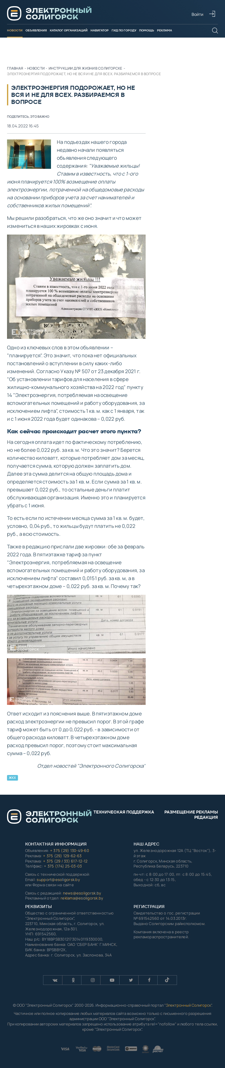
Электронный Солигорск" (189, 1005)
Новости (15, 30)
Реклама (164, 30)
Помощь (146, 30)
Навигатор (100, 30)
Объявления (36, 30)
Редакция (206, 817)
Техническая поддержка (123, 812)
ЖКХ (12, 778)
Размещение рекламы (191, 812)
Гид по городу (124, 30)
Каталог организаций (69, 30)
